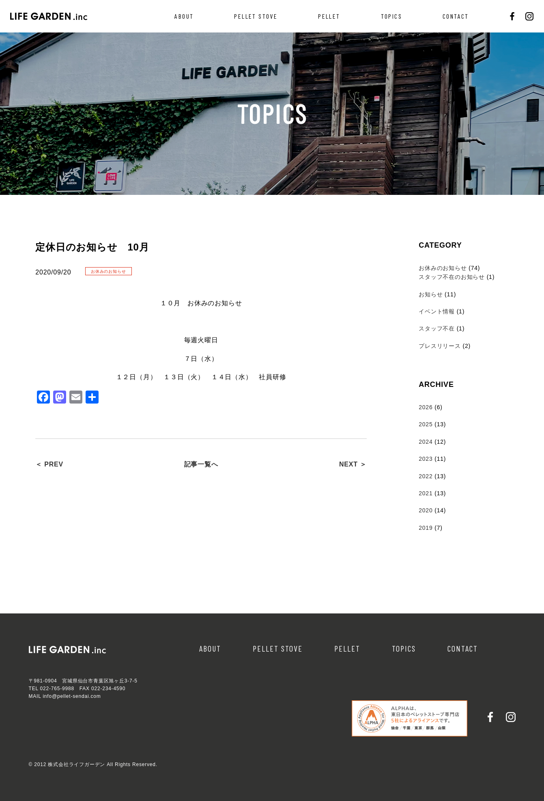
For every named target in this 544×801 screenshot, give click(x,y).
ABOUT (184, 16)
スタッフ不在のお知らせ (452, 277)
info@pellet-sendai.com (72, 696)
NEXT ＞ (353, 464)
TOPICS (391, 16)
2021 (425, 493)
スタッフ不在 (437, 328)
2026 (425, 407)
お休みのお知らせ (443, 268)
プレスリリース (440, 346)
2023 (425, 459)
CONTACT (456, 16)
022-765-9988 (57, 688)
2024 (425, 441)
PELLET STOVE (255, 16)
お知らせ (431, 294)
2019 (425, 528)
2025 (425, 424)
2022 (425, 476)
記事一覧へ (201, 464)
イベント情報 (437, 311)
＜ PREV (49, 464)
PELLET (329, 16)
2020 (425, 510)
